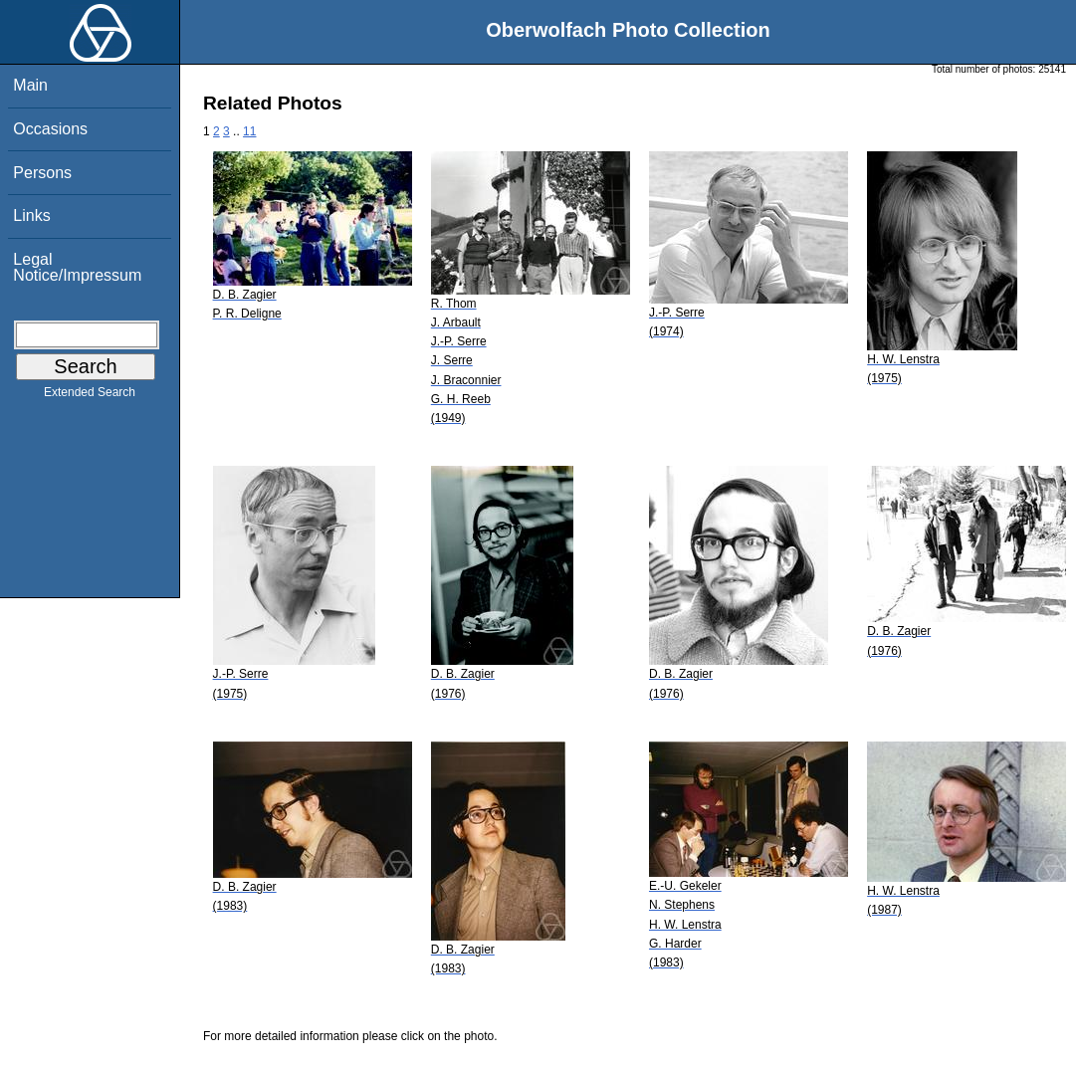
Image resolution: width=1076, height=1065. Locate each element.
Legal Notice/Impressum (77, 267)
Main (30, 85)
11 (249, 131)
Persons (42, 172)
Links (31, 215)
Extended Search (89, 396)
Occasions (50, 128)
